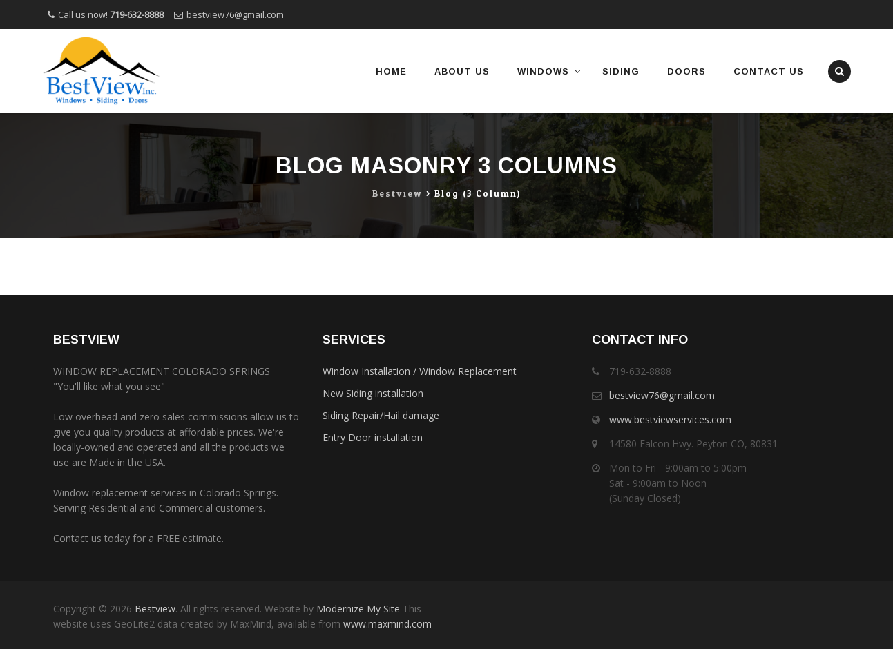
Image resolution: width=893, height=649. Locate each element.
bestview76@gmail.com (235, 14)
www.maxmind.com (386, 623)
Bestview (155, 608)
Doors (686, 71)
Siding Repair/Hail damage (381, 415)
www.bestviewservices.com (670, 419)
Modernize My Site (358, 608)
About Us (462, 71)
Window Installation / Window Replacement (420, 371)
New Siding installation (373, 393)
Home (391, 71)
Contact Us (768, 71)
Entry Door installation (373, 437)
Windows (543, 71)
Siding (621, 71)
